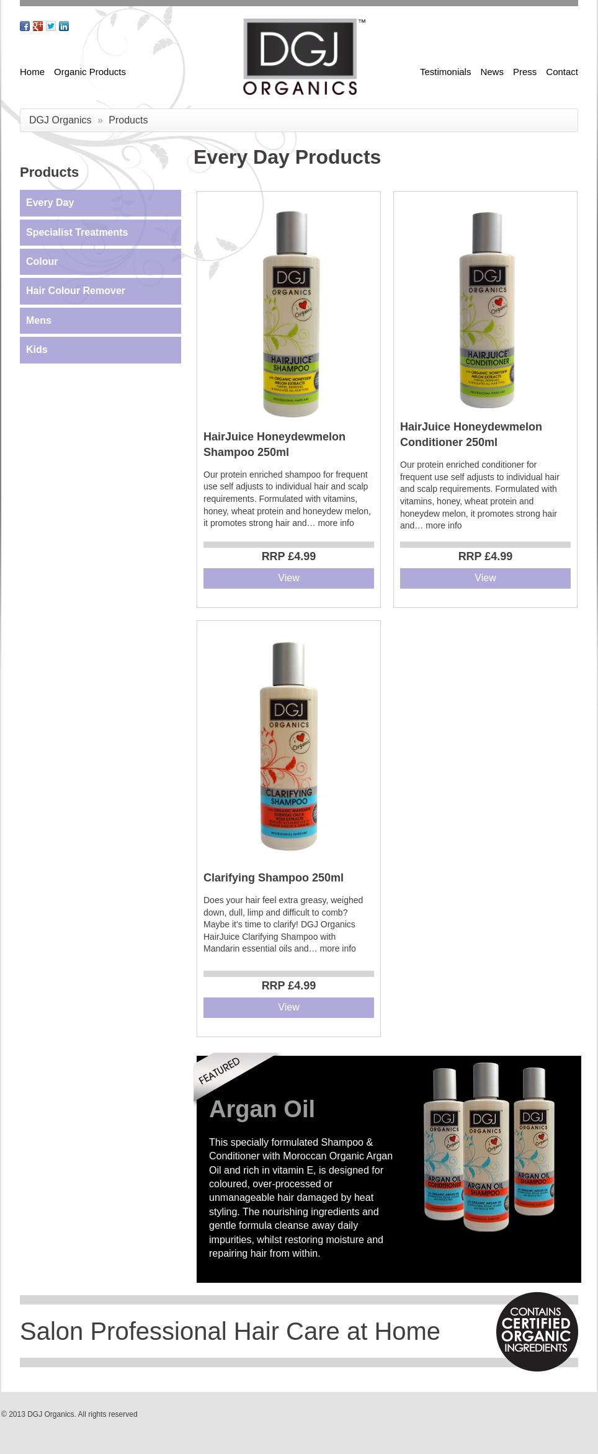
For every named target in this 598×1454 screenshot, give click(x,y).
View (288, 578)
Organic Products (90, 71)
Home (32, 71)
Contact (562, 71)
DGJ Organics (60, 120)
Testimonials (445, 71)
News (492, 71)
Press (525, 71)
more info (336, 523)
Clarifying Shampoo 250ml (273, 878)
